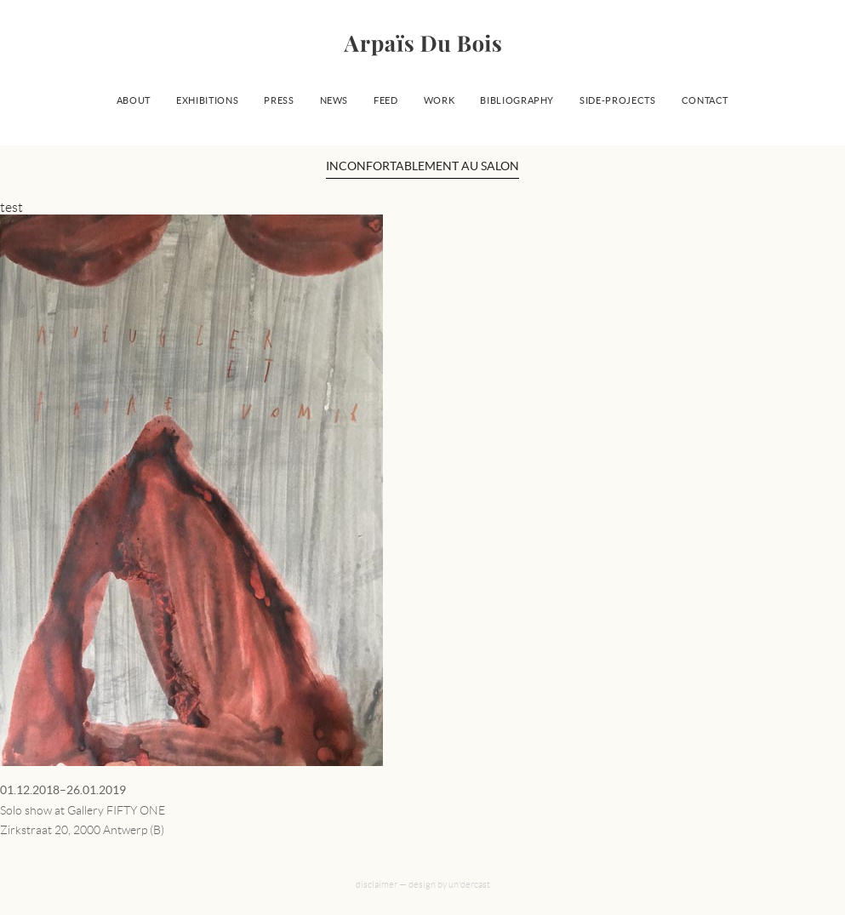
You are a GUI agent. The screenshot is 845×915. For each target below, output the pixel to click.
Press (279, 100)
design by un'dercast (449, 884)
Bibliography (517, 100)
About (134, 100)
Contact (705, 100)
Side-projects (617, 100)
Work (439, 100)
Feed (386, 100)
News (334, 100)
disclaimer (376, 884)
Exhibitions (207, 100)
